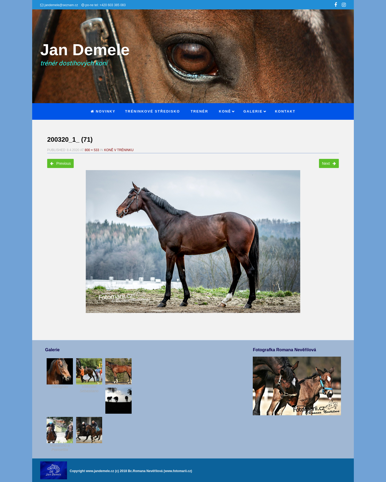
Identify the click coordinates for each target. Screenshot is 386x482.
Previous (60, 163)
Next (329, 163)
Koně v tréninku (118, 150)
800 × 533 (92, 150)
